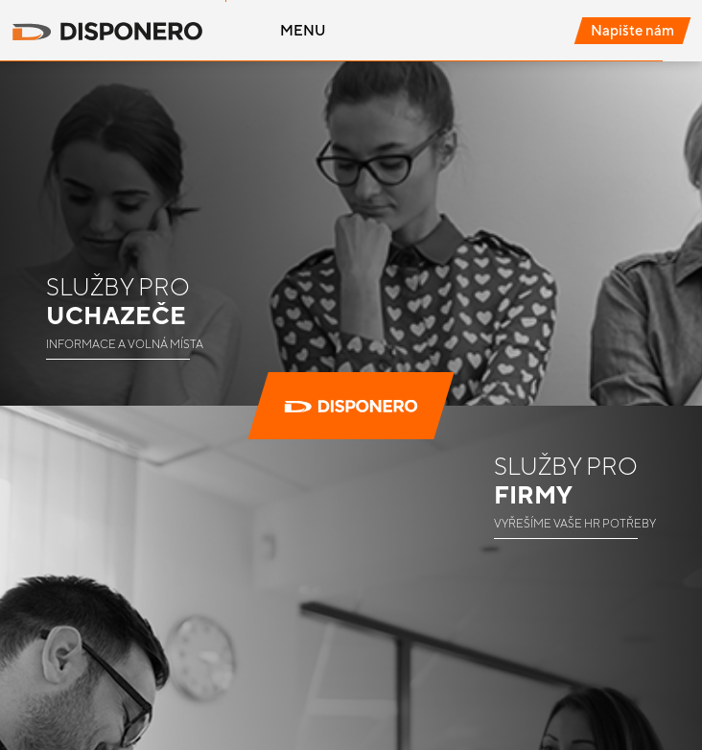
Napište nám (632, 30)
